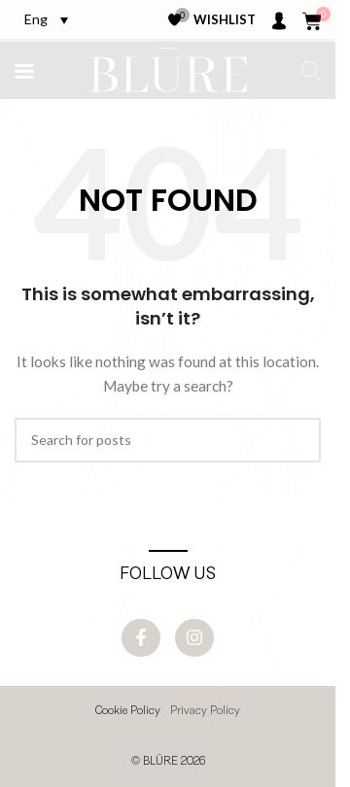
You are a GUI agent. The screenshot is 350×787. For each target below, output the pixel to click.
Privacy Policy (205, 711)
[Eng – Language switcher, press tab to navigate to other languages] (46, 19)
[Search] (168, 440)
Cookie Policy (127, 711)
